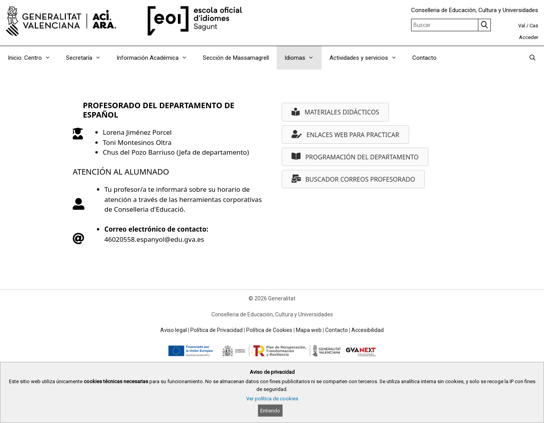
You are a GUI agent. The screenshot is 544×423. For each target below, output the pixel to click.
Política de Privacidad (216, 330)
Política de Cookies (269, 330)
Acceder (528, 37)
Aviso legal (173, 330)
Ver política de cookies (272, 399)
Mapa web (309, 330)
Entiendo (270, 411)
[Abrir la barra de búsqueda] (532, 58)
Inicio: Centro (33, 58)
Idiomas (303, 58)
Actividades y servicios (366, 58)
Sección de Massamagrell (236, 57)
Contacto (424, 57)
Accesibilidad (367, 330)
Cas (534, 26)
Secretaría (87, 58)
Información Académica (155, 58)
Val (521, 26)
